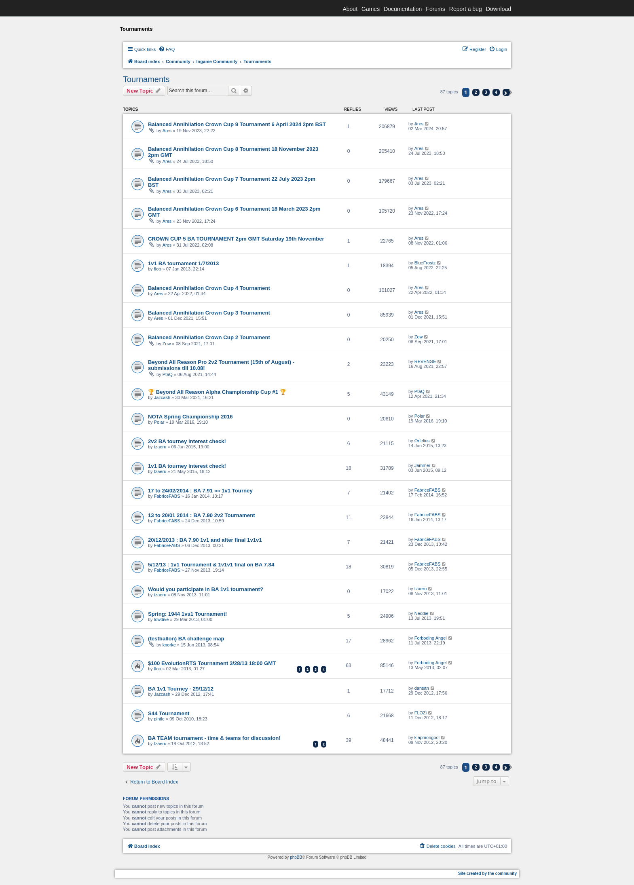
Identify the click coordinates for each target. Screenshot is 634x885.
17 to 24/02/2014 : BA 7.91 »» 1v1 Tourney (200, 491)
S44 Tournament (168, 713)
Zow (167, 343)
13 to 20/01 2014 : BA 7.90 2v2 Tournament (201, 515)
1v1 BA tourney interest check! (187, 466)
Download (498, 9)
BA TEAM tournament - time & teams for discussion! (214, 738)
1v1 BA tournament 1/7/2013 (183, 263)
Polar (159, 422)
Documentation (403, 9)
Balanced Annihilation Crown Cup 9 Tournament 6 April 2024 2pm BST (237, 124)
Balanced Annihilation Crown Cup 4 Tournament (209, 288)
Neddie (421, 613)
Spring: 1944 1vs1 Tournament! (187, 614)
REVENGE (425, 361)
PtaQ (168, 374)
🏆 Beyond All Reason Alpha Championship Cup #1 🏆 (217, 392)
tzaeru (160, 446)
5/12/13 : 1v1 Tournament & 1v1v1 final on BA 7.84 (211, 565)
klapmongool (427, 737)
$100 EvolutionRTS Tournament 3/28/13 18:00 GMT (212, 663)
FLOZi (420, 712)
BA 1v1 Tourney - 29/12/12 (180, 689)
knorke (169, 644)
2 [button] (476, 92)
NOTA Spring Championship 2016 (190, 417)
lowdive (161, 619)
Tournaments (146, 79)
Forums (435, 9)
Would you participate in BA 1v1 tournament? (205, 589)
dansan (421, 688)
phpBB (296, 857)
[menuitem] (166, 49)
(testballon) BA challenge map (186, 639)
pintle (159, 718)
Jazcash (162, 397)
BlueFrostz (425, 262)
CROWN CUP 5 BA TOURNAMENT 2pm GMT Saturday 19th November (236, 239)
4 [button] (496, 92)
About (349, 9)
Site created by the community (487, 873)
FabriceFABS (167, 496)
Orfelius (422, 440)
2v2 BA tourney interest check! (187, 441)
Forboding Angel (430, 638)
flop (157, 268)
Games (370, 9)
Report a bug (465, 9)
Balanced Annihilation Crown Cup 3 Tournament (209, 313)
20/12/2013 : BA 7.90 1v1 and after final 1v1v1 (205, 540)
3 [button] (486, 92)
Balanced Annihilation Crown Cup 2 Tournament (209, 337)
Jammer (422, 465)
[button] (506, 92)
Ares (167, 130)
